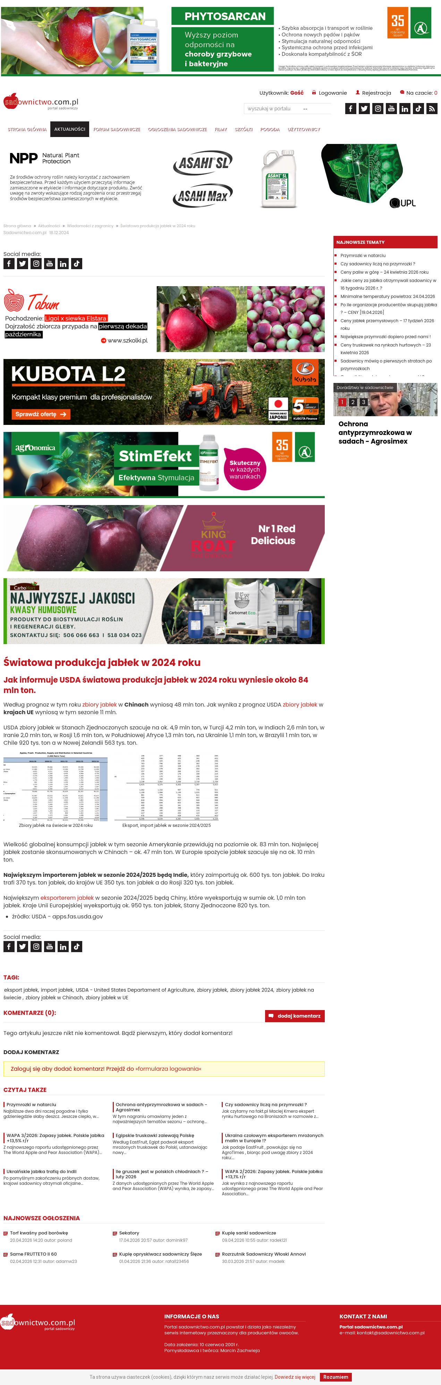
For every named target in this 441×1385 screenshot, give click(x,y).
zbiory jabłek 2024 (251, 989)
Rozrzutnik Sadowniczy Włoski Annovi (264, 1254)
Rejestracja (376, 92)
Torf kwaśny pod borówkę (39, 1233)
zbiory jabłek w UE (107, 997)
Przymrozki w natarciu (31, 1104)
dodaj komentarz (299, 1015)
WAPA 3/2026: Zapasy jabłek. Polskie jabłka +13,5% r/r (55, 1138)
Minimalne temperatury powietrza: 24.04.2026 (388, 296)
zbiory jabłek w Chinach (54, 997)
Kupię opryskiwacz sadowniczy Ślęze (160, 1254)
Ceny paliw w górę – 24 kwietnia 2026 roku (385, 272)
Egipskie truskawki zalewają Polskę (155, 1135)
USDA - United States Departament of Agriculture (135, 989)
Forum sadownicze (116, 129)
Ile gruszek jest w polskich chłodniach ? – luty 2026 (162, 1174)
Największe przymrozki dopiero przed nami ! (386, 337)
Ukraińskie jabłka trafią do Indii (41, 1171)
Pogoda (269, 129)
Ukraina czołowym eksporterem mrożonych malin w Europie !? (274, 1138)
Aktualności (69, 129)
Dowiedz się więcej (295, 1377)
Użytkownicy (303, 129)
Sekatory (129, 1233)
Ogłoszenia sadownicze (177, 129)
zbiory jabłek (100, 705)
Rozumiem (335, 1377)
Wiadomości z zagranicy (90, 226)
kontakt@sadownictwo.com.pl (391, 1333)
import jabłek (57, 989)
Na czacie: (422, 92)
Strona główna (26, 129)
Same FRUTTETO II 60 (33, 1254)
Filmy (220, 129)
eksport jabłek (21, 989)
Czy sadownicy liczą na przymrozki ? (266, 1104)
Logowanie (333, 92)
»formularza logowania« (168, 1069)
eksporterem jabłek (67, 898)
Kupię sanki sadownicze (249, 1233)
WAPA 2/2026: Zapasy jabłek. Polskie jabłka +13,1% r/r (273, 1174)
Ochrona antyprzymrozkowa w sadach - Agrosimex (161, 1107)
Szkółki (243, 129)
